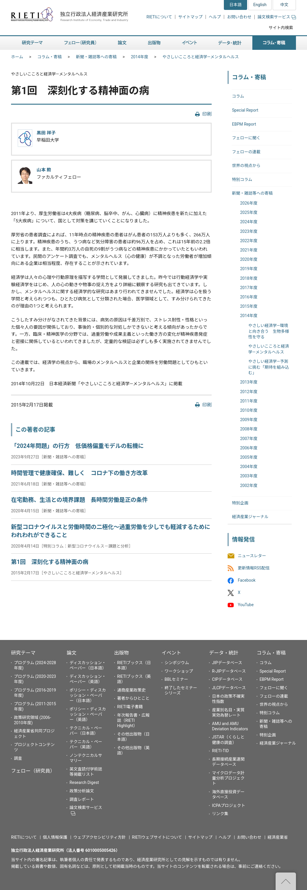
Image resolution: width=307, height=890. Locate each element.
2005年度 (248, 457)
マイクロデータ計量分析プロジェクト (228, 778)
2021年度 (248, 250)
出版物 (121, 653)
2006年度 (248, 448)
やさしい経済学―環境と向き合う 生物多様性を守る (268, 331)
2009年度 (248, 419)
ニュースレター (252, 555)
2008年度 (248, 429)
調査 (18, 758)
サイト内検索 (281, 27)
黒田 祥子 (46, 133)
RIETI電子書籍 (130, 706)
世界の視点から (246, 165)
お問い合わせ (239, 17)
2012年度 (248, 391)
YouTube (246, 605)
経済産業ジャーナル (250, 516)
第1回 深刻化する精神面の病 (49, 562)
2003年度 (248, 476)
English (259, 4)
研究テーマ (23, 653)
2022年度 (248, 240)
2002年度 (248, 485)
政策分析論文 (81, 791)
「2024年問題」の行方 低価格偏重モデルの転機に (77, 446)
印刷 (207, 114)
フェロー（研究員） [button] (80, 43)
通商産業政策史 (131, 690)
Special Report (245, 110)
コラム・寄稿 (50, 56)
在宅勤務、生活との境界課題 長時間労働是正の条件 (79, 500)
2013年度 (248, 382)
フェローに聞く (246, 138)
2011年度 (248, 401)
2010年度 (248, 410)
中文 (284, 4)
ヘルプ (215, 17)
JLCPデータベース (229, 687)
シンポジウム (177, 662)
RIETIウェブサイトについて (157, 837)
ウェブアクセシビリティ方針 (99, 837)
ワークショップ (179, 671)
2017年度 (248, 287)
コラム (238, 96)
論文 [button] (122, 43)
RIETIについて (159, 17)
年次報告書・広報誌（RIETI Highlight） (133, 720)
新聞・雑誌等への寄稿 (96, 56)
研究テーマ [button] (32, 43)
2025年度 (248, 212)
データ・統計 (223, 653)
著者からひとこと (133, 698)
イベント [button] (189, 43)
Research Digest (84, 782)
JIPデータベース (227, 662)
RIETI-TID (220, 750)
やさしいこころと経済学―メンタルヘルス (201, 56)
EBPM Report (244, 124)
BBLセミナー (176, 679)
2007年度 (248, 438)
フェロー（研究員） (33, 771)
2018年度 (248, 278)
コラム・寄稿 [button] (274, 43)
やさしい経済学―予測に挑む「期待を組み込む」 (268, 367)
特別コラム (242, 179)
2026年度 (248, 203)
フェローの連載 (246, 151)
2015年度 (248, 306)
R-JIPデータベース (229, 671)
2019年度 (248, 268)
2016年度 (248, 297)
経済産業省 (277, 837)
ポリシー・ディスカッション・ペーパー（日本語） (87, 695)
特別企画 (240, 503)
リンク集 (220, 813)
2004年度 (248, 466)
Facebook (247, 580)
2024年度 (248, 221)
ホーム (17, 56)
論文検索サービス (277, 17)
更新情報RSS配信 (253, 568)
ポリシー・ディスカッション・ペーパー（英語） (87, 714)
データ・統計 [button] (230, 43)
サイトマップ (190, 17)
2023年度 (248, 231)
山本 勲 (44, 170)
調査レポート (81, 799)
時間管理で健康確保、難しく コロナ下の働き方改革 (79, 473)
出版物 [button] (154, 43)
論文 (71, 653)
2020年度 (248, 259)
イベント (171, 653)
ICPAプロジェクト (228, 805)
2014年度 (139, 56)
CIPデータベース (227, 679)
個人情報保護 (55, 837)
